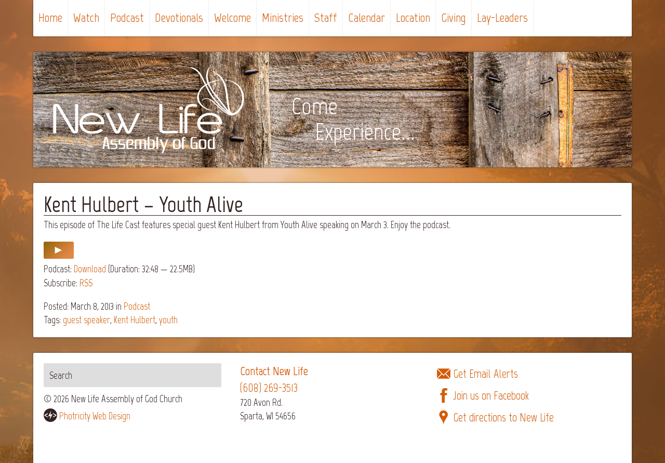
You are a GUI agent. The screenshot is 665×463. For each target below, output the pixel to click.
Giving (453, 17)
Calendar (366, 17)
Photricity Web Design (94, 416)
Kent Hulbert (134, 320)
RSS (85, 283)
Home (50, 17)
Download (90, 269)
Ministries (282, 17)
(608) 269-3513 (269, 388)
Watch (86, 17)
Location (413, 17)
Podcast (127, 17)
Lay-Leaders (502, 17)
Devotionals (179, 17)
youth (168, 320)
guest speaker (86, 320)
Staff (325, 17)
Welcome (232, 17)
